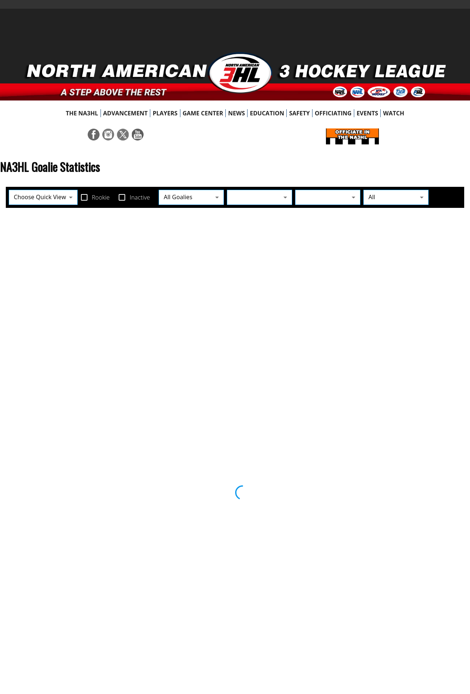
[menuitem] (82, 113)
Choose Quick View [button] (40, 197)
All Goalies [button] (178, 197)
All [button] (371, 197)
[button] (259, 197)
